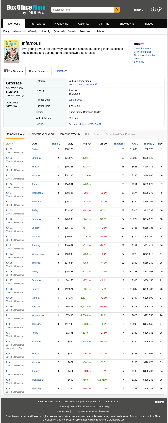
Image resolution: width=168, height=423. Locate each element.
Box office (139, 61)
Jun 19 (9, 210)
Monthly (45, 31)
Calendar (84, 23)
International (37, 23)
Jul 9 (8, 388)
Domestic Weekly (69, 134)
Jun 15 (9, 175)
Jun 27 (9, 280)
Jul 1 (8, 315)
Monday (36, 175)
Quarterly (59, 31)
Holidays (99, 31)
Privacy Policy (73, 419)
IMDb (98, 411)
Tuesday (36, 184)
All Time (104, 23)
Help (107, 406)
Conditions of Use (52, 419)
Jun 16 (9, 184)
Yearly (72, 31)
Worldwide (61, 23)
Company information (145, 55)
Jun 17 (9, 193)
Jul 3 (8, 332)
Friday (35, 149)
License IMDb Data (93, 406)
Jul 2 (8, 324)
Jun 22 (9, 236)
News (137, 58)
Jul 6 (8, 362)
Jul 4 (8, 341)
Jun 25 (9, 262)
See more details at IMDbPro (85, 124)
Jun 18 (9, 201)
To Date (148, 143)
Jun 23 (9, 245)
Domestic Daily (15, 134)
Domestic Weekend (41, 134)
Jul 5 (8, 353)
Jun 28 (9, 289)
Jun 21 (9, 228)
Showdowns (126, 23)
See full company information (83, 84)
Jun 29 (9, 297)
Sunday (35, 166)
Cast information (142, 48)
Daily (6, 31)
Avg (134, 143)
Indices (148, 23)
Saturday (36, 158)
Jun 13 (9, 158)
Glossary (63, 406)
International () (15, 95)
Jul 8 (8, 379)
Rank (55, 143)
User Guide (75, 406)
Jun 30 (9, 306)
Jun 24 (9, 254)
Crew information (142, 51)
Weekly (32, 31)
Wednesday (38, 193)
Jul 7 (8, 371)
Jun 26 (9, 271)
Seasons (84, 31)
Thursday (36, 201)
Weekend (19, 31)
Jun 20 (9, 219)
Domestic (14, 23)
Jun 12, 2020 (75, 99)
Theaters (118, 143)
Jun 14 (9, 166)
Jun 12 (9, 149)
